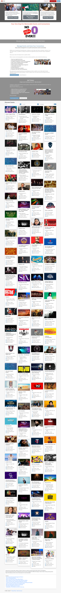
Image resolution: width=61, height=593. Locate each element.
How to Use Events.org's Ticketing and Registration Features (16, 581)
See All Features (23, 74)
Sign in (58, 1)
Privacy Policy (13, 590)
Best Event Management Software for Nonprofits (14, 584)
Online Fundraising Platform (11, 578)
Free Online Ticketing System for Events (13, 585)
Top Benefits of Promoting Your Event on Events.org (15, 586)
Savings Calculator (23, 98)
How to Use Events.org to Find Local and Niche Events (15, 583)
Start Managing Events (14, 74)
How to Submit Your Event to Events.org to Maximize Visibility (16, 580)
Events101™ (47, 1)
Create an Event (53, 1)
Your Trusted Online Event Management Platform (14, 576)
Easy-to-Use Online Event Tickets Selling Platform (14, 579)
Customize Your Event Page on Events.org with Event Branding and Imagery (19, 582)
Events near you (19, 590)
